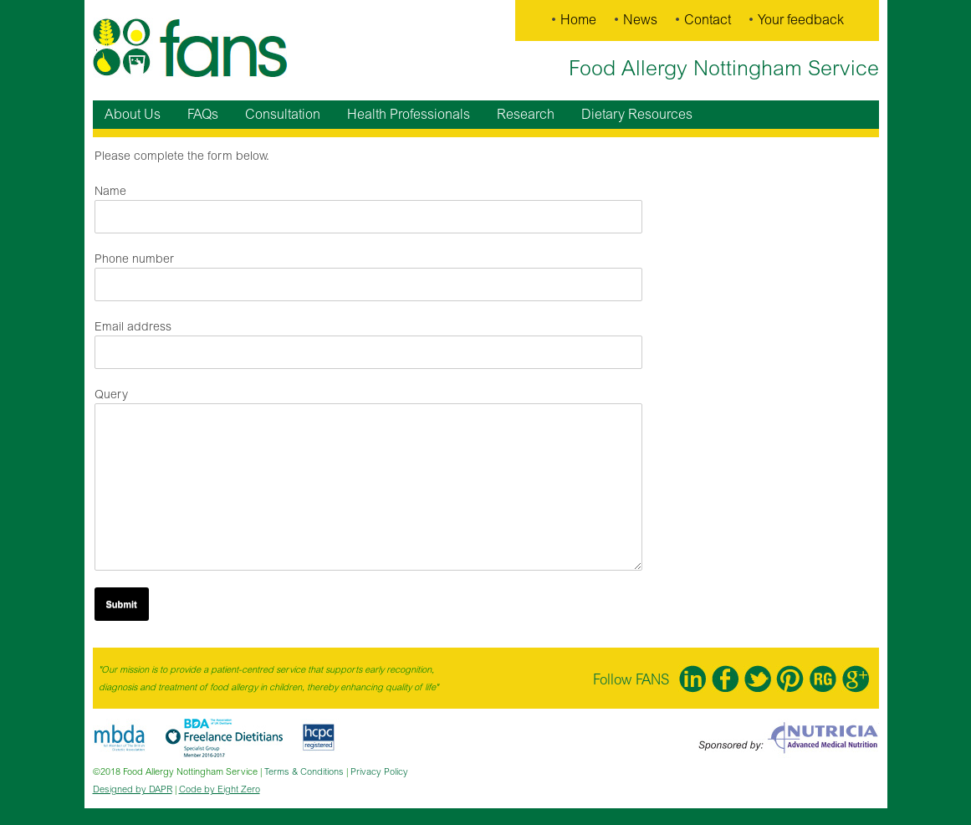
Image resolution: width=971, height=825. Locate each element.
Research (525, 114)
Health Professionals (408, 114)
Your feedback (801, 20)
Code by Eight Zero (219, 789)
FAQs (202, 114)
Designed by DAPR (132, 789)
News (640, 20)
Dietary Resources (636, 114)
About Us (133, 114)
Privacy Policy (379, 771)
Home (578, 20)
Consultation (282, 114)
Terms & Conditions (304, 771)
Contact (707, 20)
